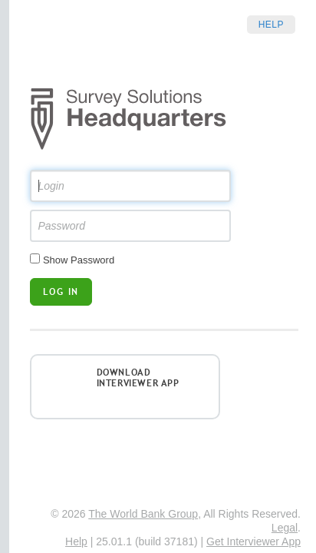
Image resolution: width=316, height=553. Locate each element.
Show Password (78, 260)
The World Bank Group (143, 514)
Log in (61, 291)
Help (271, 24)
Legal (285, 528)
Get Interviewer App (253, 541)
